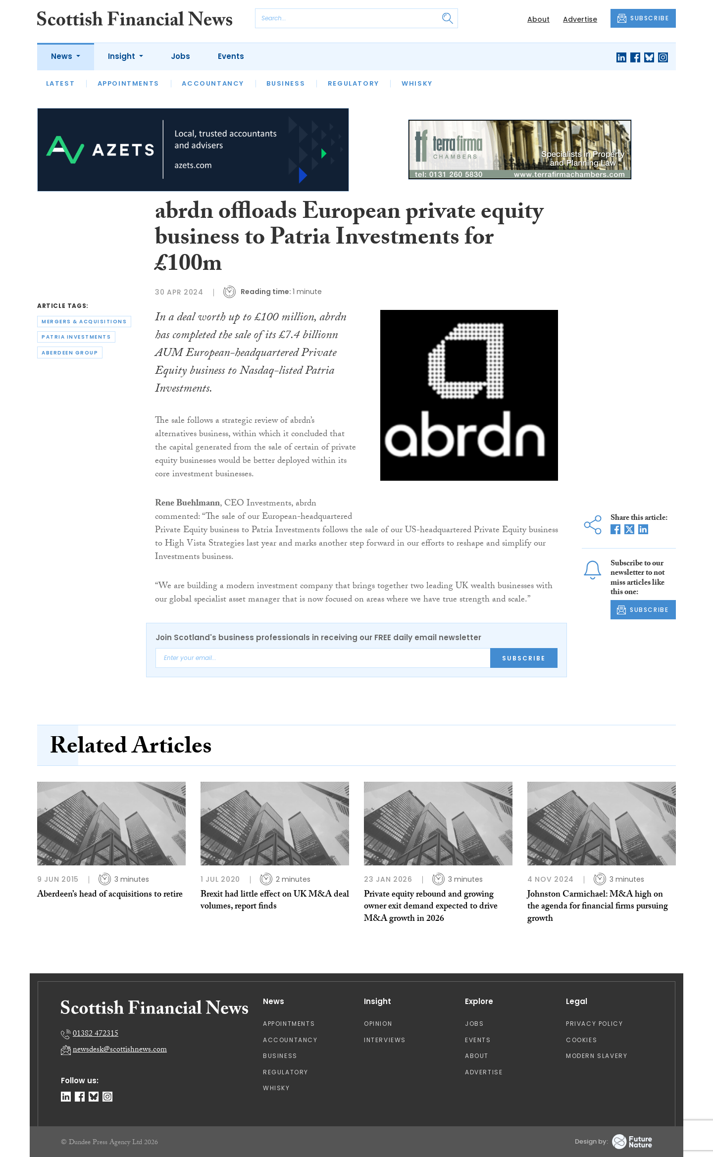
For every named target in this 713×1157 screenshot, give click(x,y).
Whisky (417, 83)
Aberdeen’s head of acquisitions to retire (110, 895)
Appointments (128, 83)
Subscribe (524, 658)
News (62, 56)
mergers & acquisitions (84, 321)
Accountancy (213, 83)
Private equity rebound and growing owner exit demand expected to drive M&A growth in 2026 (431, 907)
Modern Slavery (596, 1056)
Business (285, 83)
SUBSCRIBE (643, 18)
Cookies (581, 1040)
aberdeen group (70, 352)
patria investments (76, 337)
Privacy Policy (594, 1023)
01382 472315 (95, 1034)
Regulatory (353, 83)
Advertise (580, 19)
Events (231, 56)
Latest (60, 83)
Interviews (385, 1040)
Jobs (180, 56)
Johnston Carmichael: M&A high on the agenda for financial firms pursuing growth (597, 907)
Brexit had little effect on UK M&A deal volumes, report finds (275, 901)
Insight (122, 56)
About (538, 19)
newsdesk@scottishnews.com (120, 1050)
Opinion (378, 1023)
